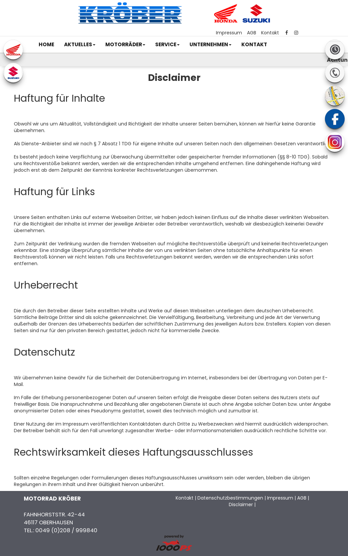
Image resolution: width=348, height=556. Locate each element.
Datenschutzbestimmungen (230, 498)
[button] (79, 44)
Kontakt (270, 32)
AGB (251, 32)
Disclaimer (241, 504)
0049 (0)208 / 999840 (66, 530)
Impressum (229, 32)
